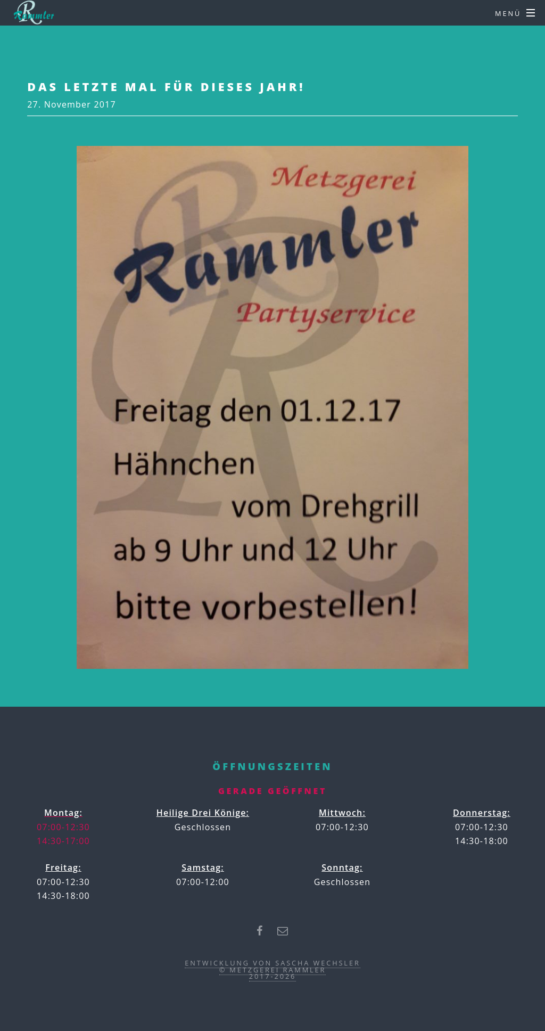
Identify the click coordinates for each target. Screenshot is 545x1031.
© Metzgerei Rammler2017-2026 (272, 973)
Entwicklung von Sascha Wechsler (272, 963)
